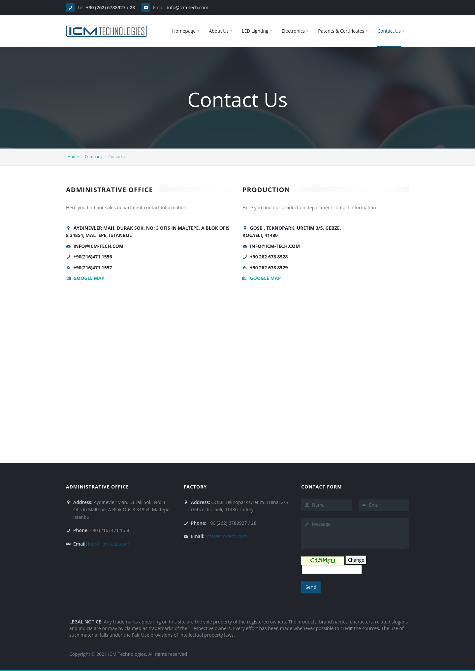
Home (73, 156)
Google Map (89, 278)
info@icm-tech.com (187, 7)
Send (310, 587)
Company (93, 156)
